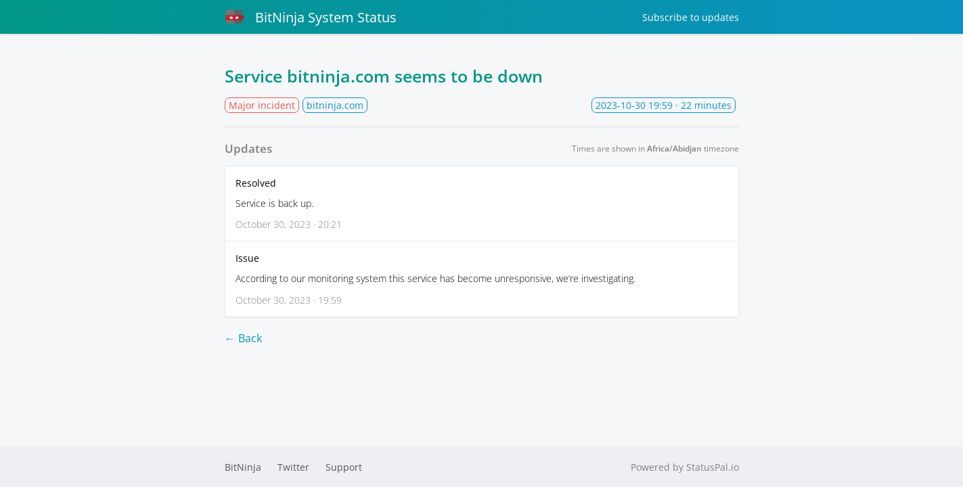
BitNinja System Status (311, 17)
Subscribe (690, 17)
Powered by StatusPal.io (685, 467)
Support (344, 467)
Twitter (293, 467)
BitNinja (243, 467)
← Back (243, 338)
